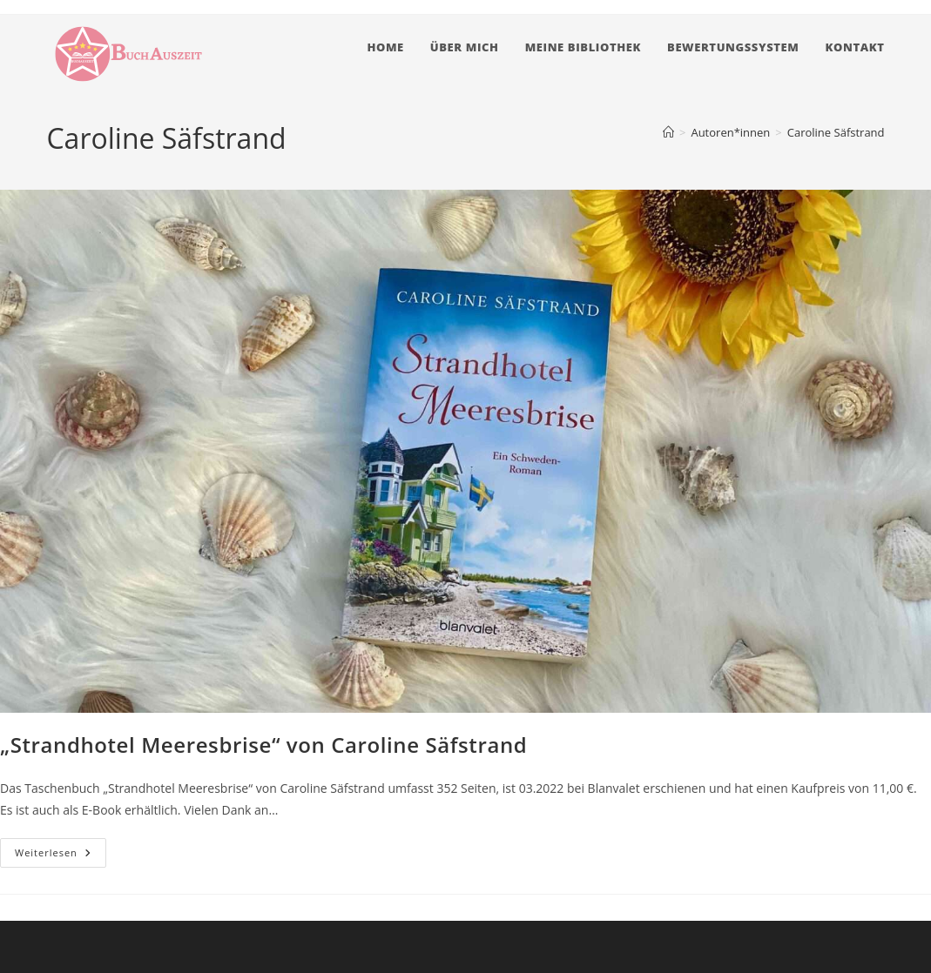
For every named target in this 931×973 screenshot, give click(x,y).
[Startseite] (668, 132)
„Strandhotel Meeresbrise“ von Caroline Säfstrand (263, 744)
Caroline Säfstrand (836, 132)
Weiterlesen (60, 856)
